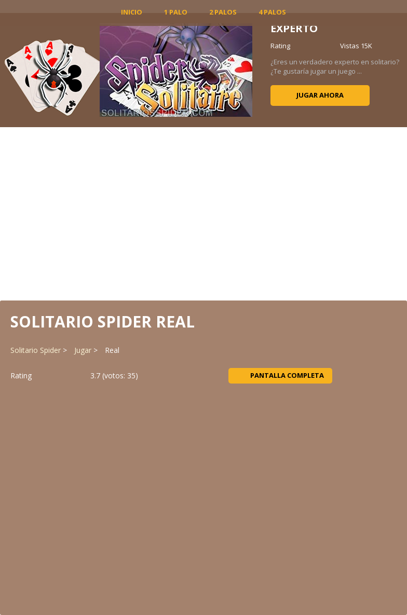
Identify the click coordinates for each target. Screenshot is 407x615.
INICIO (131, 12)
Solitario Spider (35, 350)
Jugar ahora (320, 95)
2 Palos (223, 12)
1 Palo (175, 12)
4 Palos (272, 12)
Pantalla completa (280, 375)
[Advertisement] (203, 212)
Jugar (82, 350)
